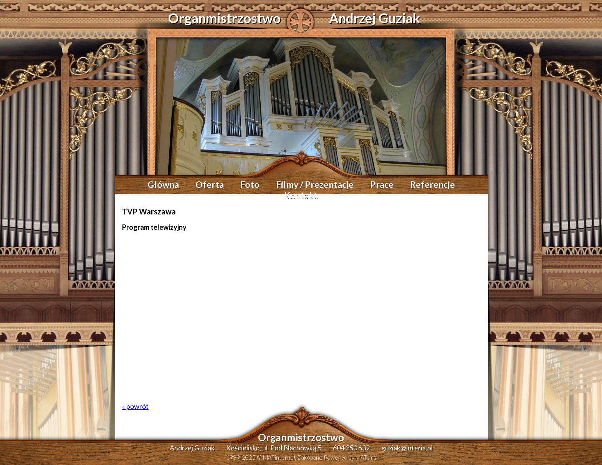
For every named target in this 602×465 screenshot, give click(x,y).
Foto (250, 184)
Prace (382, 184)
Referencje (432, 184)
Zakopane (309, 457)
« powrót (135, 406)
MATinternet (279, 457)
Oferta (209, 184)
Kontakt (301, 195)
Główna (163, 184)
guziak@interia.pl (407, 447)
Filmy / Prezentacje (315, 184)
